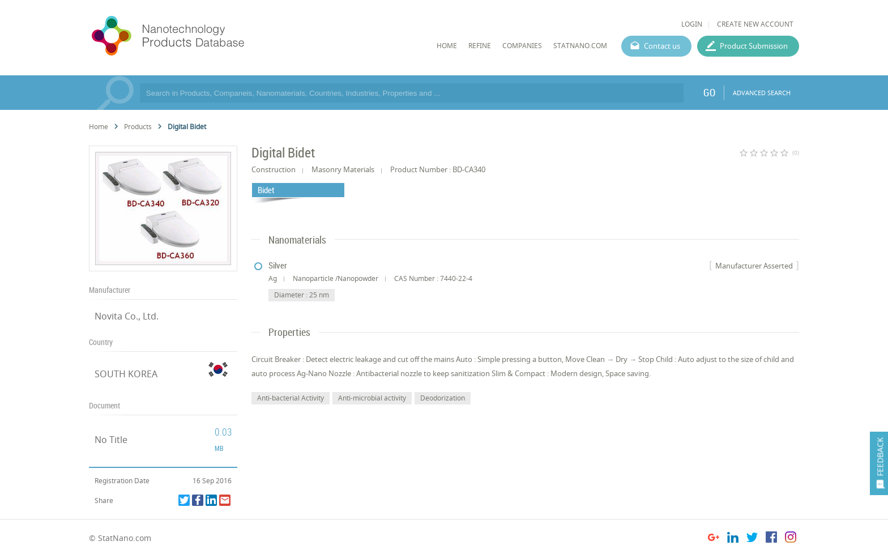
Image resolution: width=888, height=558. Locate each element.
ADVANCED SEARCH (762, 92)
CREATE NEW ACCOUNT (755, 24)
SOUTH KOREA (126, 374)
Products (138, 126)
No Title (111, 439)
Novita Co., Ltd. (127, 316)
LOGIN (691, 24)
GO (709, 92)
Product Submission (754, 46)
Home (98, 126)
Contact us (662, 46)
